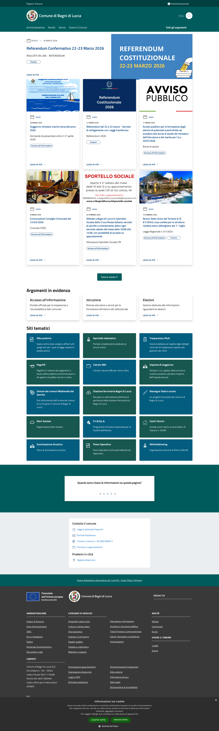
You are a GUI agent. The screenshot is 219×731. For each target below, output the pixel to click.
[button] (109, 726)
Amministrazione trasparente (124, 667)
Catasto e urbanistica (78, 647)
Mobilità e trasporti (77, 652)
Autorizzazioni (117, 641)
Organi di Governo (35, 621)
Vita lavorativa (75, 631)
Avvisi (34, 40)
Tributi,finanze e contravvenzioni (126, 631)
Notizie (155, 621)
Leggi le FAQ (74, 677)
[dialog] (109, 714)
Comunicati (157, 626)
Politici (30, 642)
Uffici (29, 631)
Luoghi (155, 645)
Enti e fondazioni (35, 636)
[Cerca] (189, 15)
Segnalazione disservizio (80, 672)
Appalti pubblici (75, 642)
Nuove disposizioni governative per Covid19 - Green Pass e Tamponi (109, 580)
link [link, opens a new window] (136, 714)
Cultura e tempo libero (79, 626)
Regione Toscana (34, 3)
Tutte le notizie (109, 277)
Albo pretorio (116, 672)
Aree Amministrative (37, 626)
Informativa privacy (119, 677)
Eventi (155, 650)
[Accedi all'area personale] (178, 3)
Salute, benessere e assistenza (124, 636)
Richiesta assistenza (78, 682)
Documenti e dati (35, 652)
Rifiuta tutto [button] (121, 720)
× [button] (216, 700)
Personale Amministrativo (39, 647)
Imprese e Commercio (78, 636)
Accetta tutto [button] (99, 720)
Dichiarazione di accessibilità (123, 687)
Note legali (115, 682)
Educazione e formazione (122, 621)
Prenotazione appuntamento (82, 667)
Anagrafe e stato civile (79, 621)
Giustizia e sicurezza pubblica (124, 626)
